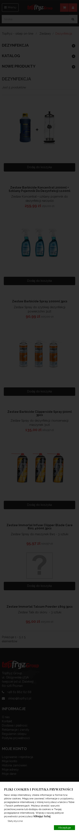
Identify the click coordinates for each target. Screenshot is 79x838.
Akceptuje (64, 827)
